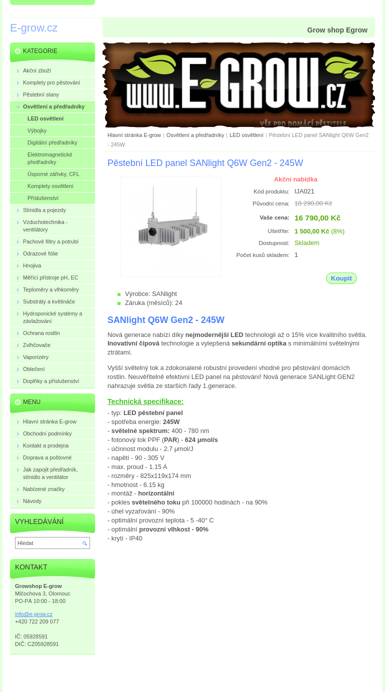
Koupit (341, 278)
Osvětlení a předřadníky (195, 135)
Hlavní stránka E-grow (134, 135)
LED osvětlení (247, 135)
